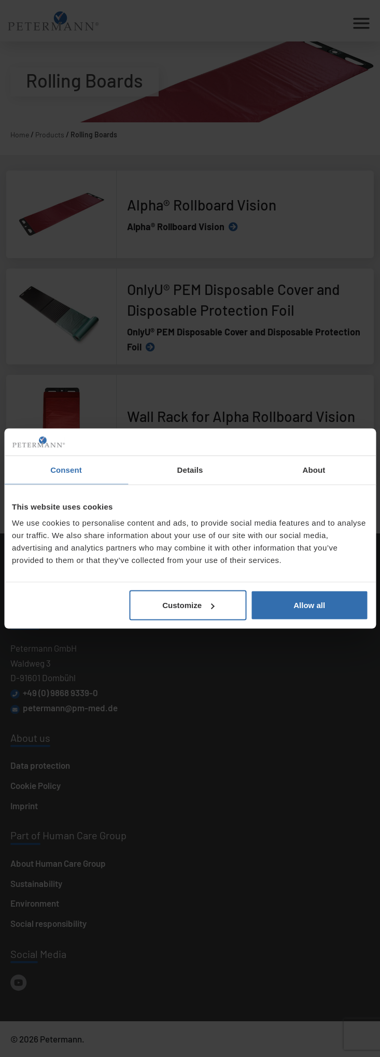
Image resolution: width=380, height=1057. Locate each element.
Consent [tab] (66, 469)
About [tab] (314, 469)
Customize (188, 605)
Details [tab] (190, 469)
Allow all (309, 605)
